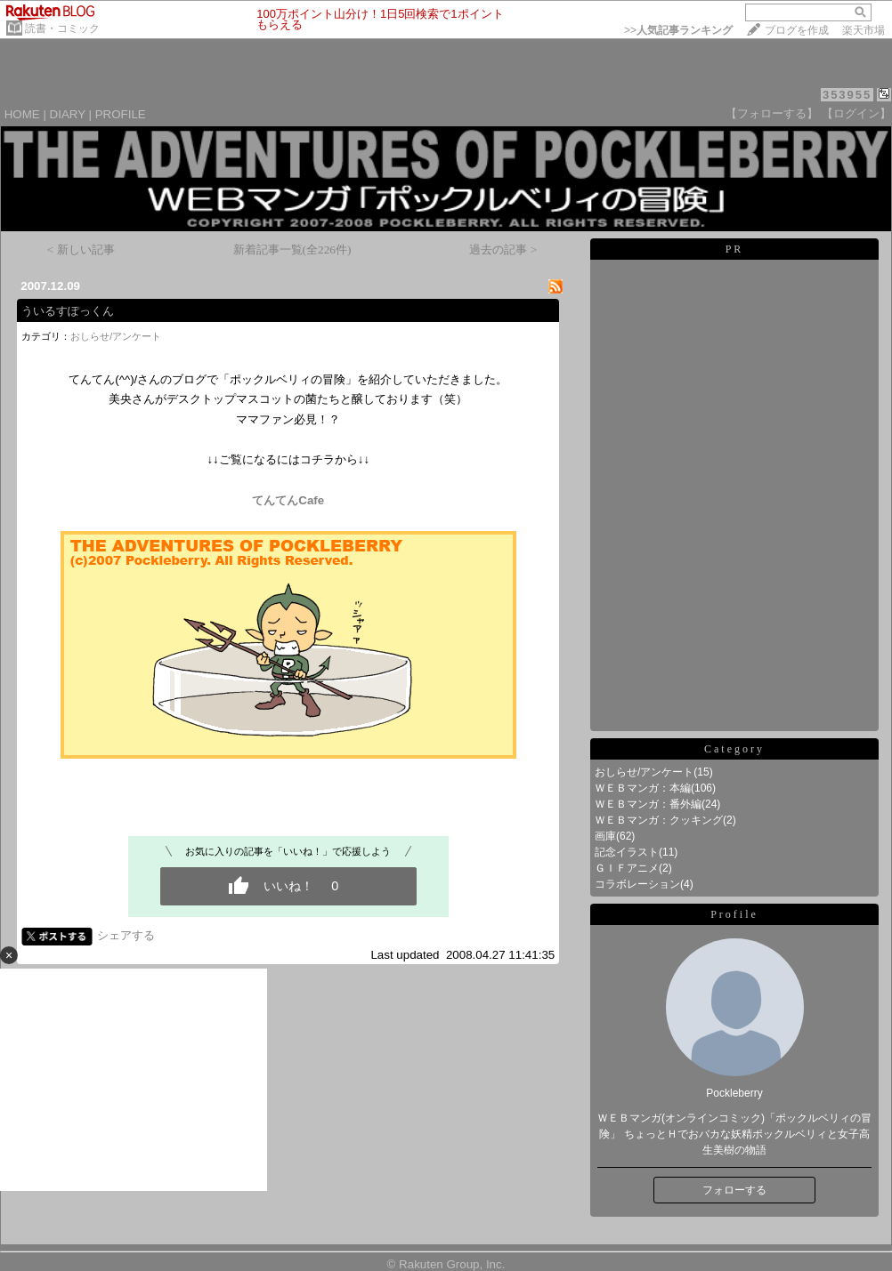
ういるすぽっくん (67, 311)
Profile (734, 914)
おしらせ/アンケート (115, 336)
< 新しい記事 (81, 249)
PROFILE (120, 114)
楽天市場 (863, 30)
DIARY (67, 114)
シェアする (126, 935)
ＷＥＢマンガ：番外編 (648, 804)
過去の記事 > (503, 249)
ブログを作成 (797, 30)
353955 (847, 94)
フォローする (734, 1190)
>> (678, 30)
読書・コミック (62, 28)
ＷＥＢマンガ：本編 (643, 788)
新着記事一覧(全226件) (292, 249)
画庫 (605, 836)
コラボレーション (637, 884)
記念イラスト (627, 852)
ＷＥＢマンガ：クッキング (659, 820)
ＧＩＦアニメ (627, 868)
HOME (22, 114)
